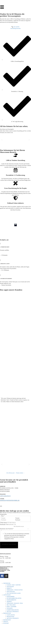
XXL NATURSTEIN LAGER (14, 593)
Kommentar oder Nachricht (7, 528)
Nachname (17, 520)
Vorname (17, 518)
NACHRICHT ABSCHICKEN (9, 544)
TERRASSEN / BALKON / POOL (15, 603)
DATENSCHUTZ (4, 569)
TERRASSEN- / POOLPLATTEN (15, 590)
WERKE (2, 571)
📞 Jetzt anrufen (15, 26)
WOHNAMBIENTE (11, 600)
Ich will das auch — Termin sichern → (16, 473)
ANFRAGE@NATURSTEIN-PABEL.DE (9, 500)
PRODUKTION (7, 613)
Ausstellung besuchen (15, 28)
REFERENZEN (7, 620)
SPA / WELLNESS (11, 605)
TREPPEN (9, 601)
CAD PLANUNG (11, 615)
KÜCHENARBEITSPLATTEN (14, 598)
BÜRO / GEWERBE (11, 606)
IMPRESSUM (3, 568)
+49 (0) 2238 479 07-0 (5, 496)
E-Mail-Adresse (4, 522)
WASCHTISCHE (11, 591)
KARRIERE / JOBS (5, 570)
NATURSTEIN (10, 586)
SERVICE (5, 621)
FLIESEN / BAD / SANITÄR (14, 585)
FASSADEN (9, 608)
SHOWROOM (6, 583)
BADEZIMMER (10, 596)
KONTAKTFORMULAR (6, 566)
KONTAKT (6, 623)
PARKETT (9, 588)
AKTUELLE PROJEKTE (13, 611)
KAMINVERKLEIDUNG (13, 610)
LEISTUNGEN (6, 595)
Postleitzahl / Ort (4, 524)
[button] (2, 140)
